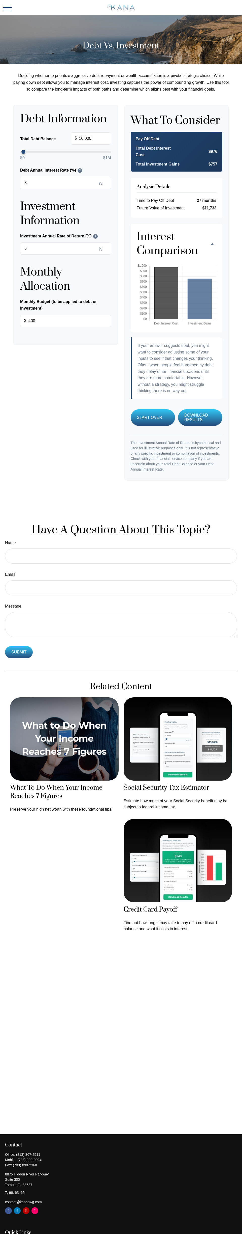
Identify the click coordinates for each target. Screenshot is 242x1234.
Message (13, 606)
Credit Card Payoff (150, 910)
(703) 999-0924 (29, 1160)
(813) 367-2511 (28, 1155)
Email (10, 574)
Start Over (149, 417)
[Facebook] (8, 1210)
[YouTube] (26, 1210)
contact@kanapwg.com (23, 1202)
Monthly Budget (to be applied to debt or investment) (58, 304)
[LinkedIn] (17, 1210)
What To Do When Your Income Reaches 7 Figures (56, 792)
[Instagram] (34, 1210)
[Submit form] (19, 652)
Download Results (196, 417)
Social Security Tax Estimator (166, 788)
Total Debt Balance (65, 139)
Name (10, 543)
